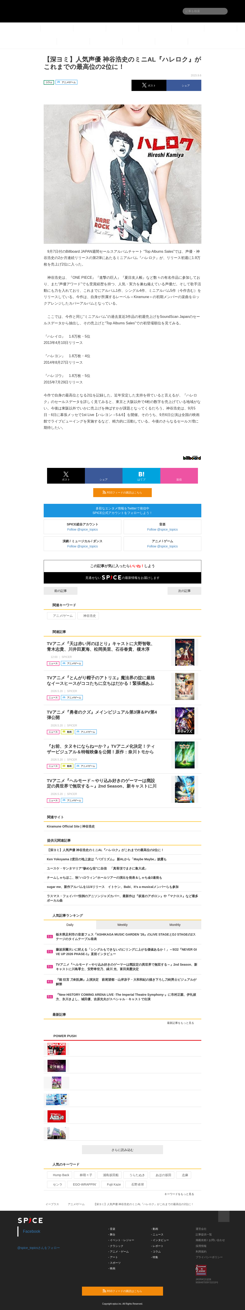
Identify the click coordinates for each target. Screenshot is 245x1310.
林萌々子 (84, 1175)
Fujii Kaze (112, 1184)
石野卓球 (135, 1184)
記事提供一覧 (204, 1234)
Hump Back (59, 1175)
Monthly (175, 925)
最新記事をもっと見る (182, 1023)
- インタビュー (160, 1240)
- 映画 (111, 1268)
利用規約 (201, 1251)
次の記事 (188, 591)
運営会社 (201, 1228)
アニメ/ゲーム (61, 615)
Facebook (31, 1231)
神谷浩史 (87, 615)
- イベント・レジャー (121, 1240)
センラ (55, 1184)
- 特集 (154, 1257)
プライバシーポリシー (209, 1257)
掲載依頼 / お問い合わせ (210, 1240)
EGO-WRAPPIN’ (82, 1184)
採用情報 (201, 1246)
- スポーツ (114, 1262)
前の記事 (56, 591)
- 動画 (154, 1228)
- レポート (157, 1246)
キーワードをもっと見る (181, 1194)
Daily (69, 925)
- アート (113, 1257)
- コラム (156, 1251)
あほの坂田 (161, 1175)
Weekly (122, 925)
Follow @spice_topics (82, 529)
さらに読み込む (135, 1150)
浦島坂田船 (109, 1175)
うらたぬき (135, 1175)
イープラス (52, 1204)
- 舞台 (111, 1234)
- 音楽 (111, 1228)
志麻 (183, 1175)
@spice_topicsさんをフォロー (38, 1248)
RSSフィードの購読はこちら (125, 492)
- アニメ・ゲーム (118, 1251)
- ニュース (157, 1234)
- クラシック (115, 1246)
